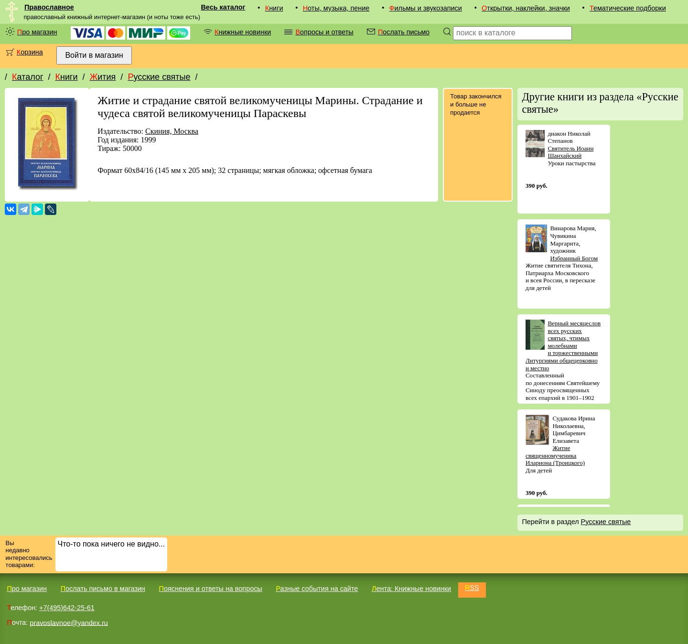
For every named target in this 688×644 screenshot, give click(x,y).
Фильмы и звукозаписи (425, 8)
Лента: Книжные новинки (411, 588)
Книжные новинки (243, 32)
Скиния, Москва (171, 131)
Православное (49, 7)
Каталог (27, 77)
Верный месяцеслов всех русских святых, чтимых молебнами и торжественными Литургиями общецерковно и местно (563, 346)
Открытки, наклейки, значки (526, 8)
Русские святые (159, 77)
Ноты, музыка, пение (336, 8)
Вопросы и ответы (324, 32)
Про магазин (37, 32)
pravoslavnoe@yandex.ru (69, 622)
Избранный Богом (574, 258)
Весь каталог (223, 7)
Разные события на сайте (317, 588)
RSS (472, 587)
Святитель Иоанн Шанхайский (570, 152)
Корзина (30, 52)
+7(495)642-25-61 (67, 608)
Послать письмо (404, 32)
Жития (103, 77)
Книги (274, 8)
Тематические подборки (628, 8)
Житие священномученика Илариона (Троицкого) (555, 455)
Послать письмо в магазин (103, 588)
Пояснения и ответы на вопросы (210, 588)
